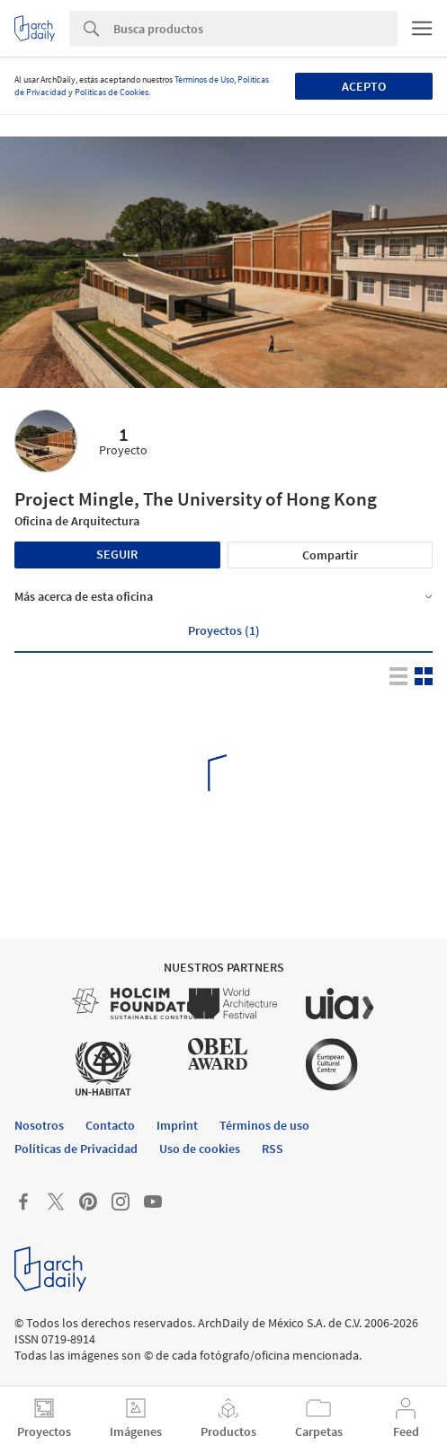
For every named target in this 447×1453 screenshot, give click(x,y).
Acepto (364, 86)
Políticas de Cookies (111, 92)
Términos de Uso (204, 79)
